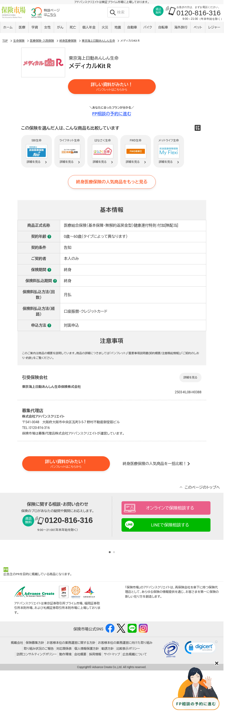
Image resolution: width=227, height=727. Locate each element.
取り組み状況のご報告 (39, 704)
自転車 (163, 27)
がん (60, 27)
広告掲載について (135, 710)
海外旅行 (180, 27)
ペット (198, 27)
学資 (34, 27)
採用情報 (95, 710)
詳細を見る (190, 396)
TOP (5, 59)
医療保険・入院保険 (42, 59)
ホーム (8, 27)
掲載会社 (17, 698)
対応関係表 (64, 704)
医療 (22, 27)
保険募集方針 (35, 698)
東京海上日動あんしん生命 (98, 59)
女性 (47, 27)
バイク (147, 27)
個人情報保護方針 (86, 704)
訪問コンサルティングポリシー (37, 710)
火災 (105, 27)
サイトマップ (112, 710)
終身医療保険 (67, 59)
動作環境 (65, 710)
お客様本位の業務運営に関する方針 (71, 698)
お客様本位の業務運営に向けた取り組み (125, 698)
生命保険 (19, 59)
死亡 (73, 27)
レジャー (214, 27)
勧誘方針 (107, 704)
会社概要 (80, 710)
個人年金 (89, 27)
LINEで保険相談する (170, 543)
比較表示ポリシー (128, 704)
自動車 (132, 27)
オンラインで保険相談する (170, 526)
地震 (117, 27)
